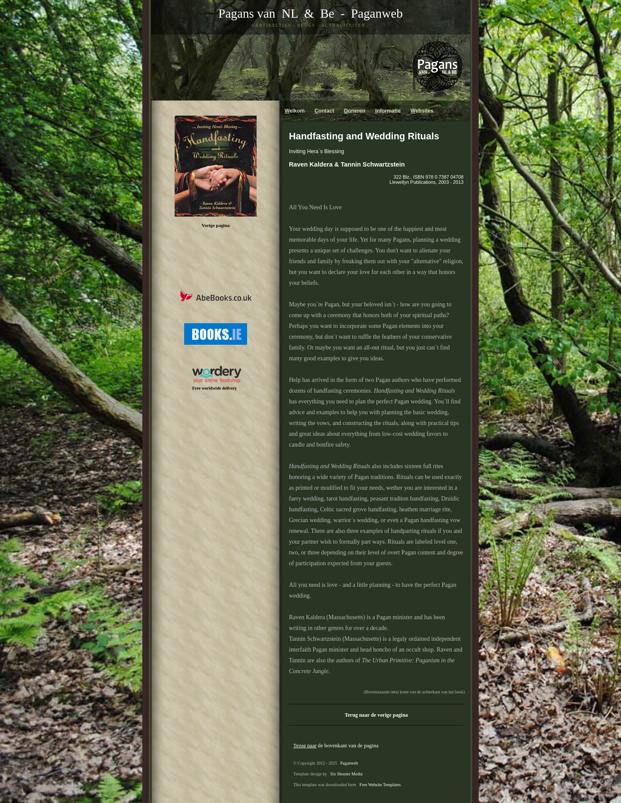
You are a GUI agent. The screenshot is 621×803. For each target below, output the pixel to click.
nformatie (388, 111)
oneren (354, 111)
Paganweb (377, 13)
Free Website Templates (380, 784)
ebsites (422, 111)
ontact (324, 111)
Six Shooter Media (346, 774)
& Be (316, 13)
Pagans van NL (258, 13)
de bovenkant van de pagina (336, 746)
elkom (294, 111)
